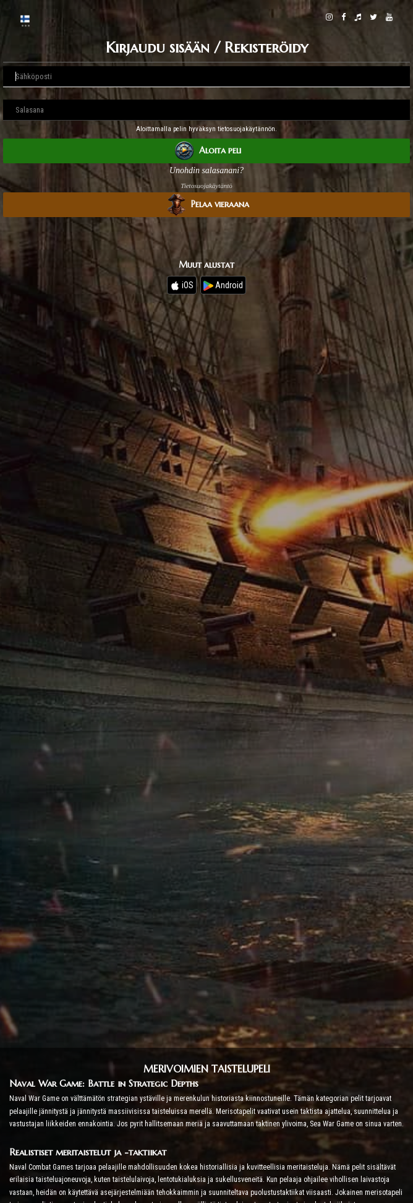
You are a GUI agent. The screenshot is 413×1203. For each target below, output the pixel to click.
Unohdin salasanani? (206, 170)
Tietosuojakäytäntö (206, 185)
